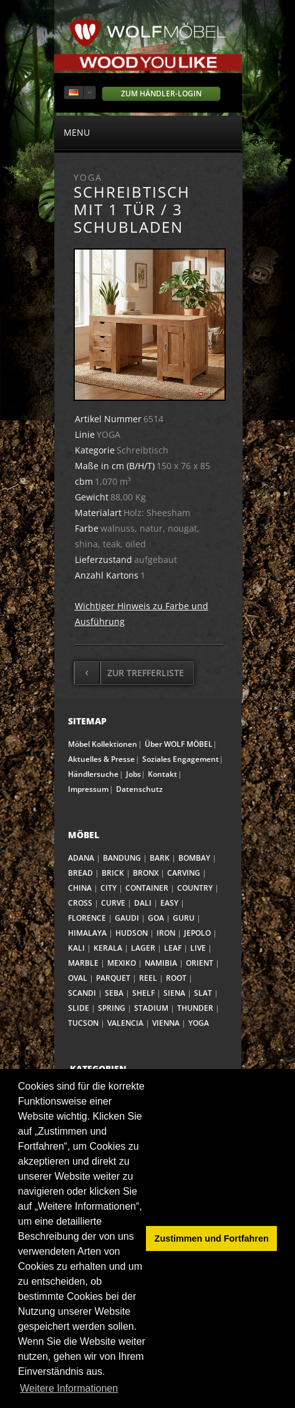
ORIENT (199, 963)
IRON (166, 933)
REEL (148, 978)
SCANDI (82, 993)
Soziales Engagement (180, 759)
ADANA (81, 858)
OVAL (77, 978)
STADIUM (151, 1008)
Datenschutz (139, 789)
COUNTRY (195, 888)
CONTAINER (146, 888)
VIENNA (166, 1023)
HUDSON (131, 933)
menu (148, 131)
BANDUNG (122, 858)
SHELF (143, 993)
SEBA (114, 993)
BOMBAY (194, 858)
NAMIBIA (161, 963)
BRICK (113, 873)
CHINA (80, 888)
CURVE (113, 903)
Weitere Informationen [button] (69, 1388)
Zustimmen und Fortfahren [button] (212, 1238)
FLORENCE (87, 918)
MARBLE (83, 963)
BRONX (145, 873)
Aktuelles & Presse (101, 759)
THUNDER (195, 1008)
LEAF (172, 948)
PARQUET (113, 978)
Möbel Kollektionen (102, 744)
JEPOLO (197, 933)
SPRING (111, 1008)
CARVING (183, 873)
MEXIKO (121, 963)
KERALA (108, 948)
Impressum (88, 789)
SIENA (174, 993)
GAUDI (127, 918)
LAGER (143, 948)
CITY (108, 888)
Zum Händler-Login (161, 93)
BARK (160, 858)
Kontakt (162, 774)
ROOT (176, 978)
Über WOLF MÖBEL (179, 744)
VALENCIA (125, 1023)
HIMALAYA (87, 933)
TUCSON (83, 1023)
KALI (76, 948)
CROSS (80, 903)
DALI (143, 903)
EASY (169, 903)
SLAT (203, 993)
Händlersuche (93, 774)
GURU (184, 918)
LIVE (198, 948)
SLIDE (78, 1008)
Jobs (133, 774)
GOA (156, 918)
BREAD (80, 873)
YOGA (198, 1023)
